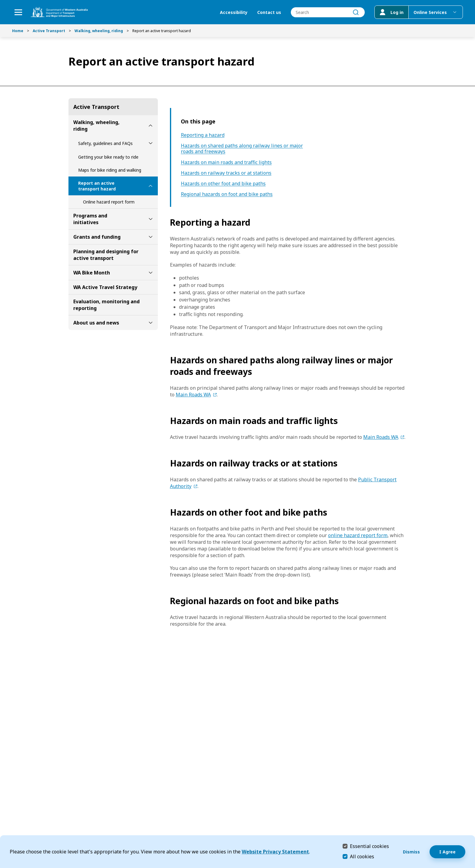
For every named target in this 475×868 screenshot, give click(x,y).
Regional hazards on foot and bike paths (227, 194)
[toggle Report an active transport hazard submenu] (150, 186)
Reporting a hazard (202, 135)
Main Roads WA (193, 394)
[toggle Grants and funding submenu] (150, 237)
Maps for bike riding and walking (109, 170)
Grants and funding (97, 237)
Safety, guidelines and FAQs (105, 143)
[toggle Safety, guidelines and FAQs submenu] (150, 143)
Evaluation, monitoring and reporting (106, 304)
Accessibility (233, 12)
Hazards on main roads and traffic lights (226, 162)
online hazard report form (357, 535)
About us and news (96, 322)
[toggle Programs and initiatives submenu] (150, 219)
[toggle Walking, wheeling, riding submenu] (150, 125)
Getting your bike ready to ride (108, 157)
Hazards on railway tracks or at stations (226, 173)
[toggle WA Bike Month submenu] (150, 272)
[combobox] (328, 12)
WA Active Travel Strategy (105, 287)
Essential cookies (369, 846)
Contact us (269, 12)
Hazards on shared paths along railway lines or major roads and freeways (242, 148)
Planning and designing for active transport (105, 254)
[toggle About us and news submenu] (150, 322)
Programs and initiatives (90, 219)
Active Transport (49, 30)
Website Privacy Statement (275, 851)
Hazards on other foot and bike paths (223, 184)
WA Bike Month (91, 272)
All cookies (362, 856)
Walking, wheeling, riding (99, 30)
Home (17, 30)
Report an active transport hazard (97, 186)
